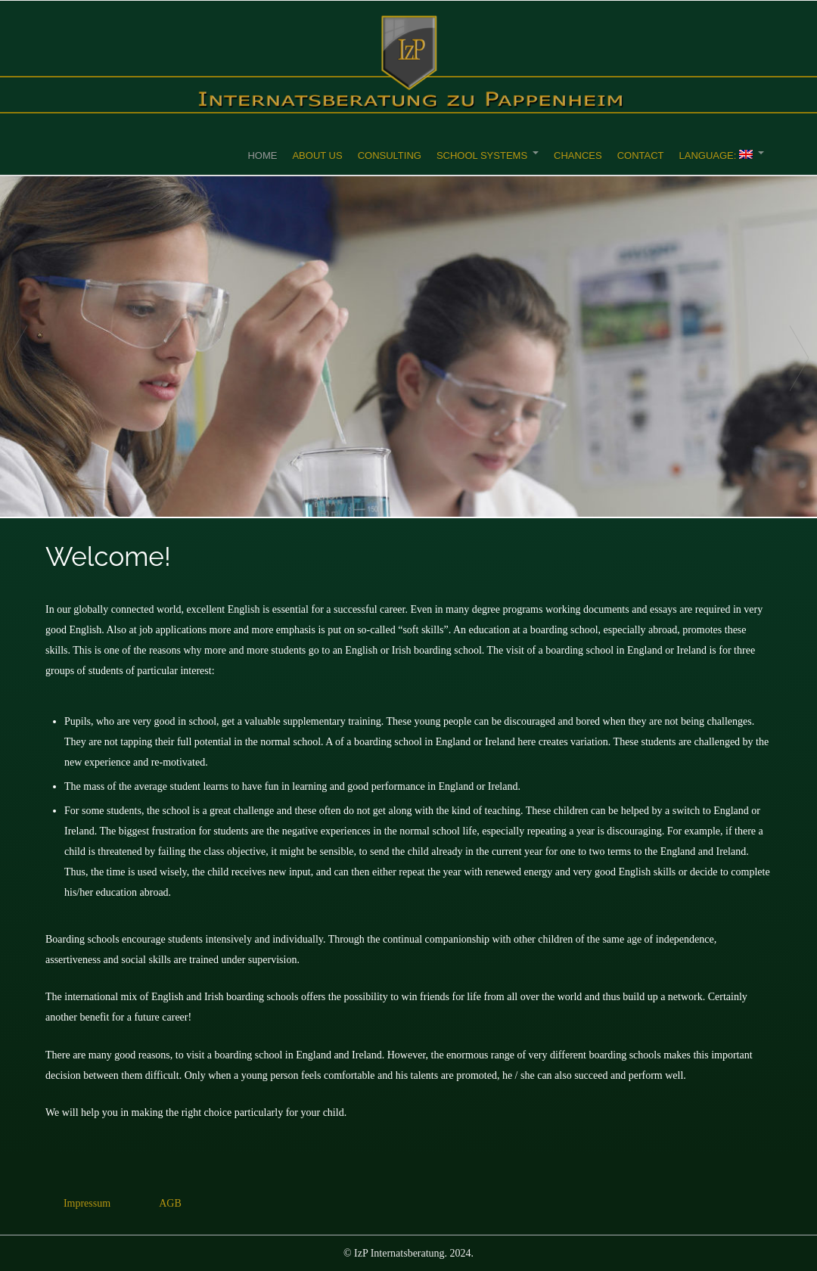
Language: (716, 155)
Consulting (389, 155)
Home (262, 155)
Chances (578, 155)
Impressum (87, 1203)
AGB (170, 1203)
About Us (317, 155)
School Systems (481, 155)
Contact (640, 155)
